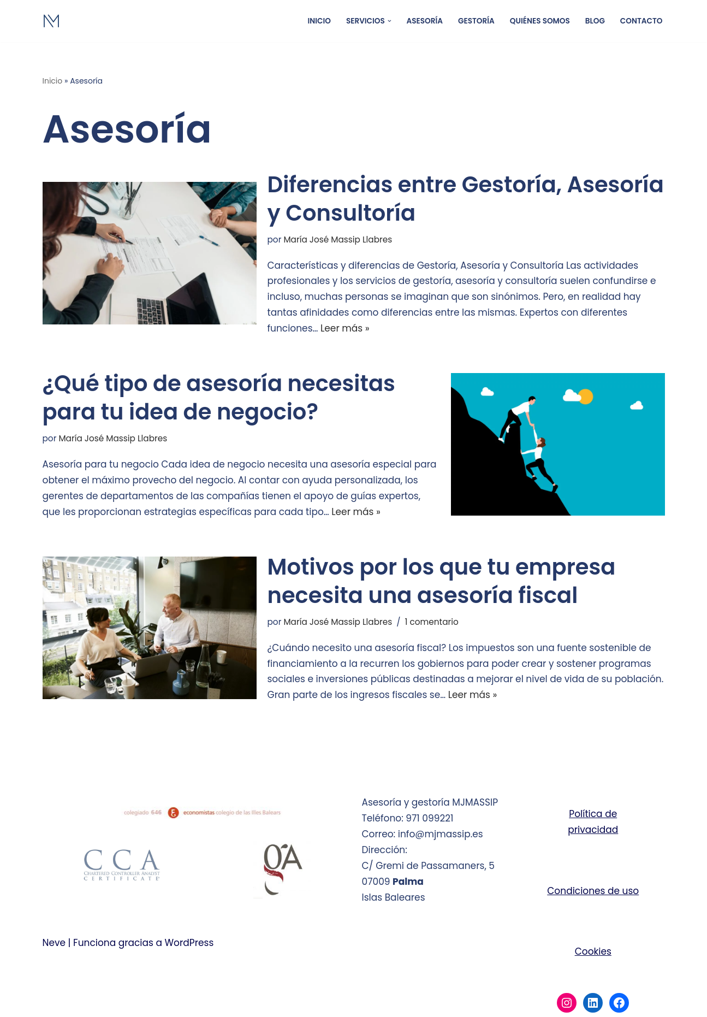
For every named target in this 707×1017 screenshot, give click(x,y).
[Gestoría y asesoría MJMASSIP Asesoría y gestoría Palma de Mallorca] (154, 21)
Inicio (319, 21)
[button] (389, 21)
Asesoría (425, 21)
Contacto (641, 21)
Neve (54, 942)
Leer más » (345, 328)
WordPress (189, 942)
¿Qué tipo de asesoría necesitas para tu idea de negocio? (219, 397)
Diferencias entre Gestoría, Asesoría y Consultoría (466, 198)
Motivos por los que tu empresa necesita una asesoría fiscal (442, 581)
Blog (595, 21)
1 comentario (431, 622)
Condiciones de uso (593, 890)
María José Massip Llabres (337, 239)
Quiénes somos (540, 21)
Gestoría (476, 21)
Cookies (593, 951)
